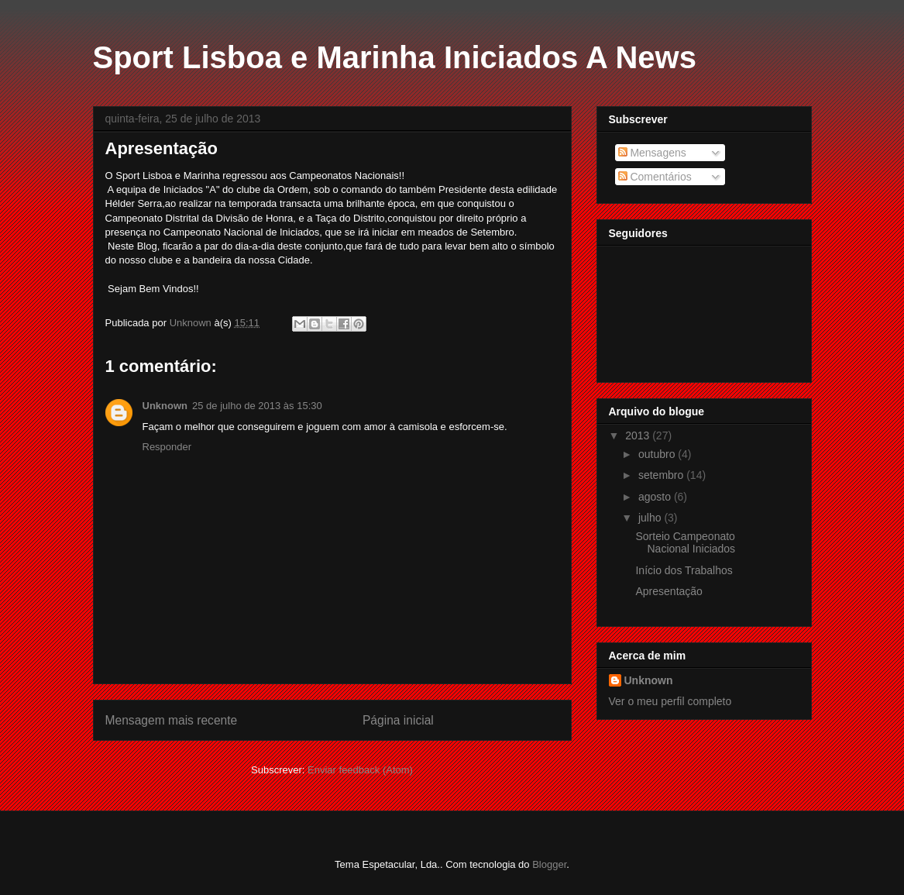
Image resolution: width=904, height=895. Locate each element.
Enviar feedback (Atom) (360, 770)
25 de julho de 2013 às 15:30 (257, 405)
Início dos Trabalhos (683, 570)
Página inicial (398, 720)
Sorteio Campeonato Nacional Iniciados (685, 543)
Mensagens (652, 152)
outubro (658, 454)
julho (651, 517)
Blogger (549, 864)
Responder (167, 447)
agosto (656, 497)
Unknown (165, 405)
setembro (662, 475)
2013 (638, 435)
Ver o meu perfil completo (670, 701)
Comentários (655, 176)
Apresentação (668, 591)
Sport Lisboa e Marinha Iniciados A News (394, 57)
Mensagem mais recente (171, 720)
